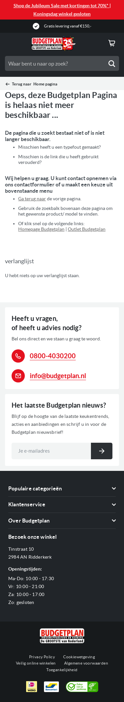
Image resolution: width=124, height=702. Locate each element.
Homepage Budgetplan (41, 229)
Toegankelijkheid (61, 670)
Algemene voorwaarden (86, 663)
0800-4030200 (53, 356)
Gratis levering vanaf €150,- (67, 26)
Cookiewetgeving (79, 657)
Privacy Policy (42, 657)
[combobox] (62, 63)
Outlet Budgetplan (86, 229)
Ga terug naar (32, 198)
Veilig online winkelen (36, 663)
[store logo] (53, 43)
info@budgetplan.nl (58, 375)
